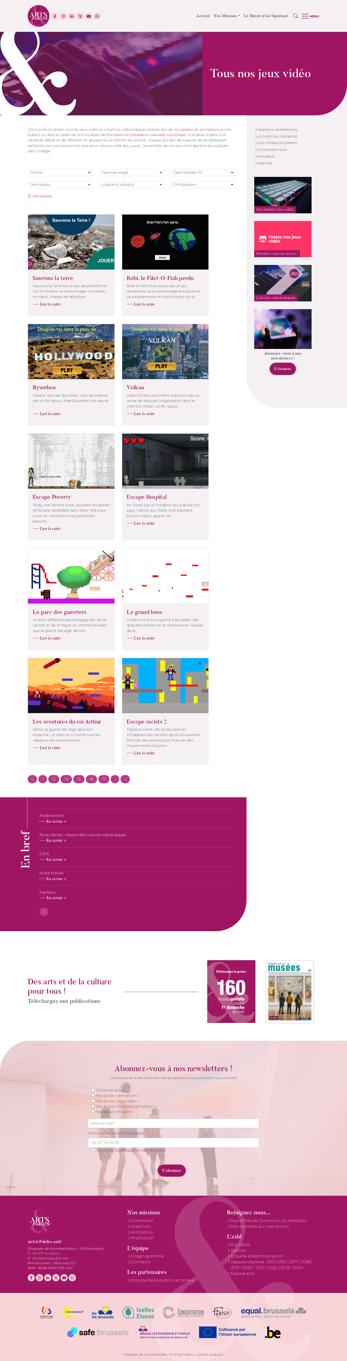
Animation (142, 1232)
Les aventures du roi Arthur (57, 721)
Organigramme (147, 1256)
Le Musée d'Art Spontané (266, 15)
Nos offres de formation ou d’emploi (269, 1220)
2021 (261, 1267)
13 (53, 779)
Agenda (265, 163)
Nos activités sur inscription (260, 1226)
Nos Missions (225, 15)
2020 (248, 1267)
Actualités (266, 156)
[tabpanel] (137, 857)
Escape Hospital (137, 496)
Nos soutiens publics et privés (162, 1280)
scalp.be (216, 1354)
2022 (273, 1267)
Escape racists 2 (137, 721)
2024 (298, 1267)
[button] (296, 16)
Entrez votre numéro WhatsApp (116, 1133)
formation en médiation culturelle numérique (146, 135)
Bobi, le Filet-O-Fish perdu (150, 278)
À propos (240, 1244)
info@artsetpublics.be (50, 1258)
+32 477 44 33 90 (45, 1253)
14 (66, 779)
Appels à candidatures (277, 129)
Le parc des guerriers (50, 612)
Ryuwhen (34, 387)
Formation (142, 1220)
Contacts (140, 1262)
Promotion (142, 1238)
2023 (285, 1267)
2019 (236, 1267)
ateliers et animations (200, 129)
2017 (294, 1262)
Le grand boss (135, 612)
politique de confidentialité (142, 1150)
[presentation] (121, 1167)
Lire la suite (41, 304)
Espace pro (242, 1273)
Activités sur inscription (278, 136)
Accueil (202, 15)
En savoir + (57, 821)
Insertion (140, 1226)
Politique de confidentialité (145, 1354)
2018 (305, 1262)
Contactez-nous (272, 149)
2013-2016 (277, 1262)
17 (104, 779)
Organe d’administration (257, 1256)
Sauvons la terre (43, 278)
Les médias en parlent (277, 143)
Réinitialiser (40, 196)
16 (91, 779)
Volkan (126, 387)
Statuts (238, 1250)
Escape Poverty (42, 496)
